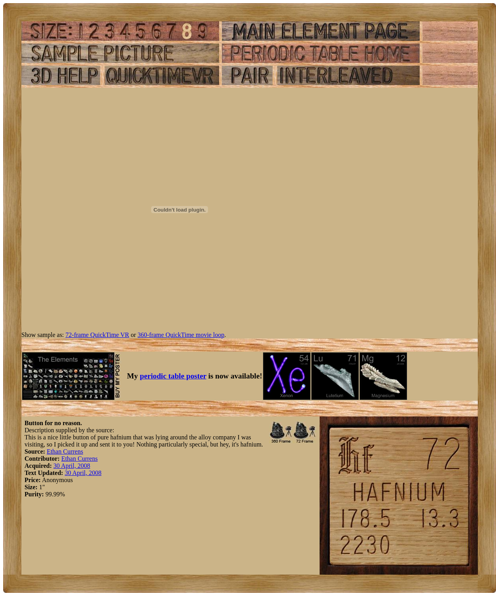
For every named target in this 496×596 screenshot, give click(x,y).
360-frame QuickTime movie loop (181, 334)
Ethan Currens (65, 451)
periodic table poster (173, 376)
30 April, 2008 (71, 465)
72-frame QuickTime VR (97, 334)
